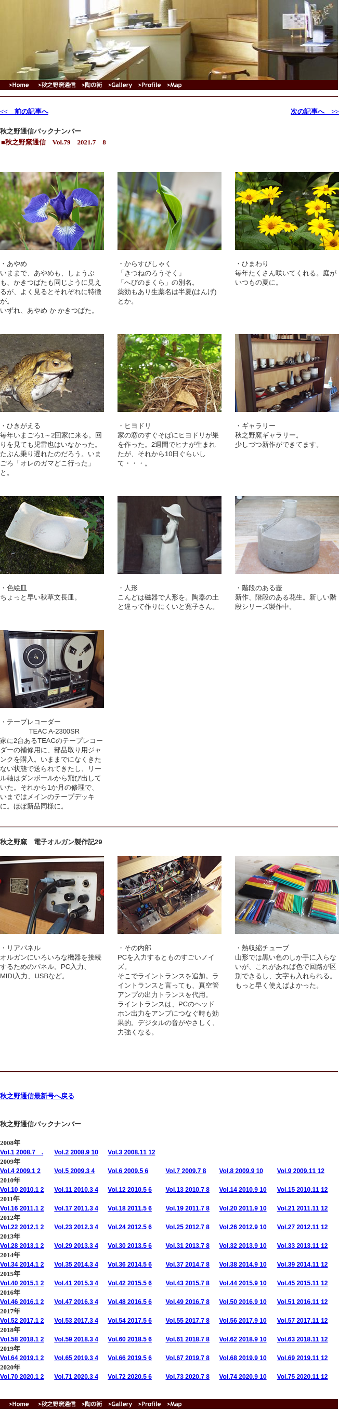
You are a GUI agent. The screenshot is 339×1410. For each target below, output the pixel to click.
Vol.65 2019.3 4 (76, 1358)
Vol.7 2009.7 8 (185, 1171)
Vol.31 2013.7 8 (187, 1245)
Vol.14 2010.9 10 (243, 1189)
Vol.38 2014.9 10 (243, 1264)
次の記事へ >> (315, 111)
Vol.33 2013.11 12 (302, 1245)
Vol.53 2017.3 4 (76, 1320)
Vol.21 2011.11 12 (302, 1208)
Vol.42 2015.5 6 (130, 1283)
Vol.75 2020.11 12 (302, 1376)
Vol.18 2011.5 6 (130, 1208)
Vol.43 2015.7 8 (187, 1283)
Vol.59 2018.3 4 (76, 1339)
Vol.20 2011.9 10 (243, 1208)
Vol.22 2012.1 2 (22, 1227)
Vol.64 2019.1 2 (22, 1358)
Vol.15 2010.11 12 (302, 1189)
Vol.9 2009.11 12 (300, 1171)
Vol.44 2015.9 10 (243, 1283)
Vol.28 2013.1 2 (22, 1245)
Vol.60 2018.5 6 (130, 1339)
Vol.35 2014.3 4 (76, 1264)
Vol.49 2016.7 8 (187, 1302)
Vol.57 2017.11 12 (302, 1320)
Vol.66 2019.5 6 (130, 1358)
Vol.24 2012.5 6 (130, 1227)
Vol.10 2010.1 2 (22, 1189)
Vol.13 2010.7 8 (187, 1189)
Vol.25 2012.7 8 (187, 1227)
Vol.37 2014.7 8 (187, 1264)
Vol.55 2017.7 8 (187, 1320)
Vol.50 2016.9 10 (243, 1302)
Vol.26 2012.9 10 (243, 1227)
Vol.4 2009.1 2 (20, 1171)
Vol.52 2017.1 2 (22, 1320)
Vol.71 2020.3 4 (76, 1376)
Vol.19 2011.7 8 (187, 1208)
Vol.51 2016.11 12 (302, 1302)
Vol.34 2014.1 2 (22, 1264)
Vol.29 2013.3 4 (76, 1245)
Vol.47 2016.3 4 (76, 1302)
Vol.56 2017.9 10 (243, 1320)
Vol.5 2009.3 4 (74, 1171)
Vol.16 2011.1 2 (22, 1208)
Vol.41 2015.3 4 (76, 1283)
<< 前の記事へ (24, 111)
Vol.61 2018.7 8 (187, 1339)
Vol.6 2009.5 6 (128, 1171)
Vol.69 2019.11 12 (302, 1358)
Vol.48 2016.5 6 (130, 1302)
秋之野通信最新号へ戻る (37, 1096)
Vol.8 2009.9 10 (241, 1171)
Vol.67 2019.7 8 (187, 1358)
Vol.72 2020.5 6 (130, 1376)
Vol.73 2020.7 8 (187, 1376)
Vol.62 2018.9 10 (243, 1339)
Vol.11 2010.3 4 (76, 1189)
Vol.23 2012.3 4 (76, 1227)
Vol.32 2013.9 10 (243, 1245)
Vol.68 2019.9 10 (243, 1358)
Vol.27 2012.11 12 (302, 1227)
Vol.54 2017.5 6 (130, 1320)
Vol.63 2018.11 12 (302, 1339)
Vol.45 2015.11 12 (302, 1283)
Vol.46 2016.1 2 (22, 1302)
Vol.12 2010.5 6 (130, 1189)
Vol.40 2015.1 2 (22, 1283)
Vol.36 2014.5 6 (130, 1264)
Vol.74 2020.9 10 (243, 1376)
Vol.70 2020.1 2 (22, 1376)
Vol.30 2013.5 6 (130, 1245)
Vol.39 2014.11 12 (302, 1264)
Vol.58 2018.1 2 (22, 1339)
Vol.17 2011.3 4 (76, 1208)
